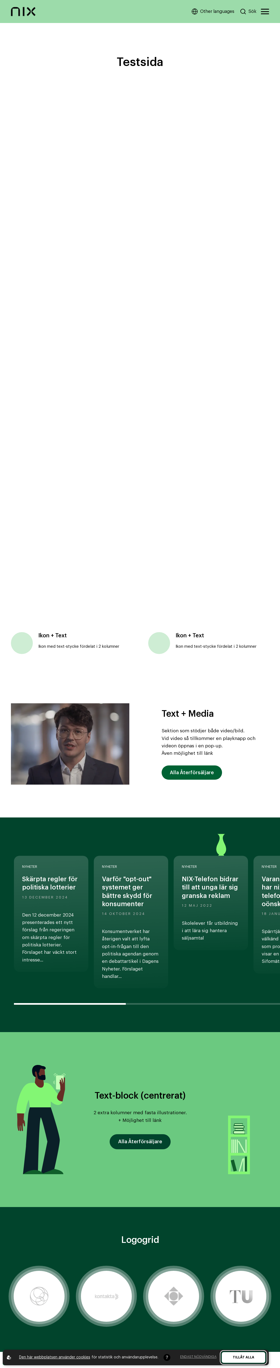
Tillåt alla (243, 1357)
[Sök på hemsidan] (248, 11)
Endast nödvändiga (198, 1356)
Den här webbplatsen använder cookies (54, 1357)
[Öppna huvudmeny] (265, 11)
